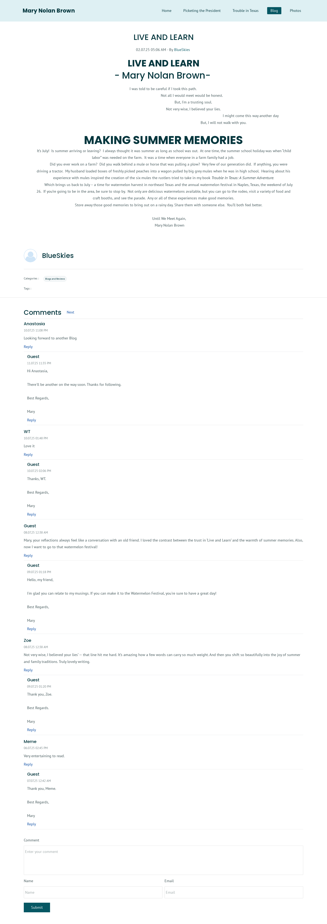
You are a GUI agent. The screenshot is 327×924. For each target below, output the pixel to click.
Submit (37, 907)
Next (70, 312)
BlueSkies (182, 49)
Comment (31, 840)
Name (28, 881)
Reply (28, 346)
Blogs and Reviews (55, 278)
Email (169, 881)
